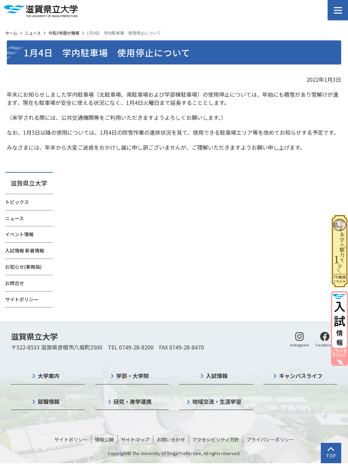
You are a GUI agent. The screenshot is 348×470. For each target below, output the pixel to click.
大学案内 (48, 376)
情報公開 (104, 439)
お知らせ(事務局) (23, 266)
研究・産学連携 (133, 401)
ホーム (11, 33)
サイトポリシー (21, 299)
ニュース (33, 33)
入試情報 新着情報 (24, 250)
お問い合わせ (171, 439)
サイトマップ (135, 439)
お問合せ (14, 283)
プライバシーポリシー (270, 439)
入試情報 (217, 376)
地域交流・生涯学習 (216, 401)
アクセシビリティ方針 (215, 439)
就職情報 (48, 401)
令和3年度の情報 (63, 33)
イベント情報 (19, 234)
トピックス (17, 202)
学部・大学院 (132, 376)
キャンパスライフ (301, 376)
